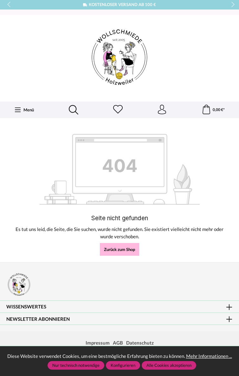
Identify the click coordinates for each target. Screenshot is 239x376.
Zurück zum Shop (119, 249)
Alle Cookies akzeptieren (168, 365)
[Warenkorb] (213, 110)
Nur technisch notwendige (76, 365)
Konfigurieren (123, 365)
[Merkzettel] (118, 110)
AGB (118, 343)
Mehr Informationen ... (209, 356)
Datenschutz (140, 343)
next (231, 5)
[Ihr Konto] (162, 110)
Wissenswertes (26, 306)
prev (9, 5)
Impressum (98, 343)
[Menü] (24, 109)
